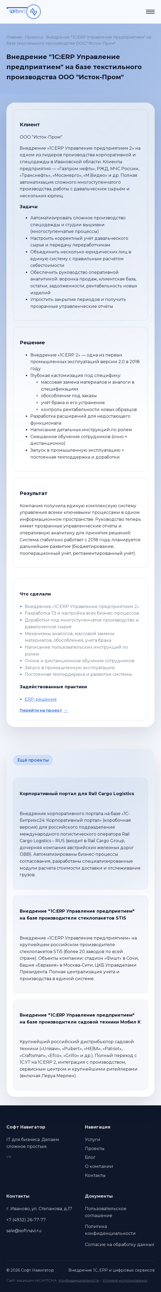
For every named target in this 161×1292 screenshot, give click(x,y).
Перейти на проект (41, 710)
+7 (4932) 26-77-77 (26, 1219)
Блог (90, 1157)
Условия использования (124, 1280)
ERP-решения (41, 699)
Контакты (95, 1175)
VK (8, 1157)
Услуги (92, 1139)
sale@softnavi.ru (24, 1230)
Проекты (34, 37)
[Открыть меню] (150, 11)
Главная (14, 37)
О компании (99, 1166)
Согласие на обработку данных (119, 1244)
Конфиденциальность (79, 1280)
